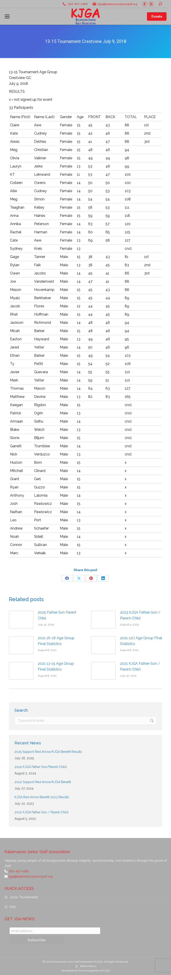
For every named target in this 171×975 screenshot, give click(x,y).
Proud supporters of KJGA (94, 970)
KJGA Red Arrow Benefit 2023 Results (41, 797)
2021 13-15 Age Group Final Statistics (56, 666)
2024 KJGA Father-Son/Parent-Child (40, 767)
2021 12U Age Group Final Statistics (141, 641)
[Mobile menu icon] (7, 16)
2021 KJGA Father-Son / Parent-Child (140, 666)
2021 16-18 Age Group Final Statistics (56, 641)
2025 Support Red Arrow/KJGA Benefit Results (48, 751)
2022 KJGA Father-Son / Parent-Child (41, 812)
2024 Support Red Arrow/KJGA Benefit (42, 782)
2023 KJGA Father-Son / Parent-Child (140, 615)
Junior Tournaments (24, 897)
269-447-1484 (78, 4)
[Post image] (21, 620)
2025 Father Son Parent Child (57, 615)
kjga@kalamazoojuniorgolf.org (117, 4)
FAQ (13, 907)
